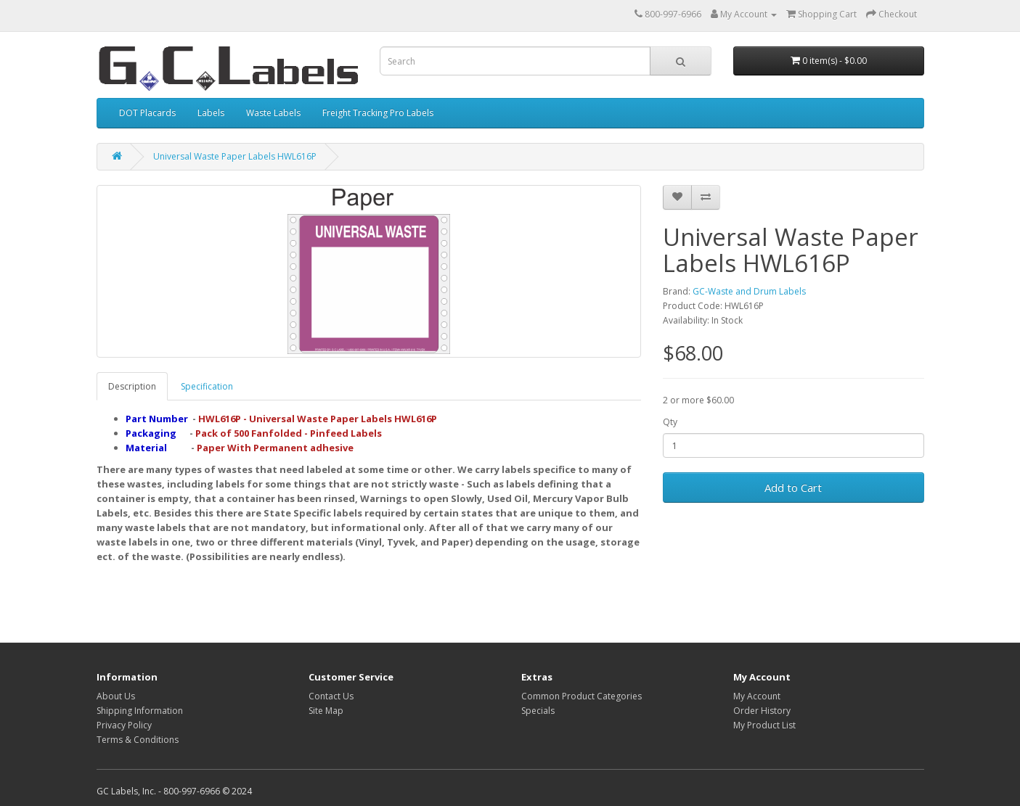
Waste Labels (273, 113)
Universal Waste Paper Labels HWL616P (235, 156)
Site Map (326, 710)
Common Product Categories (581, 696)
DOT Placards (147, 113)
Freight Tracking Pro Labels (377, 113)
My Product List (764, 725)
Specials (538, 710)
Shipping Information (140, 710)
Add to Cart (793, 487)
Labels (210, 113)
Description (132, 386)
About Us (116, 696)
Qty (670, 422)
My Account (756, 696)
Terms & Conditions (138, 739)
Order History (762, 710)
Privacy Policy (124, 725)
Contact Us (331, 696)
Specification (207, 386)
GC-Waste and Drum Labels (749, 291)
